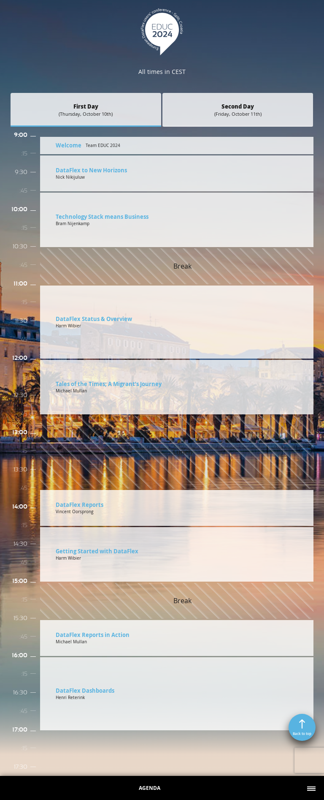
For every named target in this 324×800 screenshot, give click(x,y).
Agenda (149, 788)
